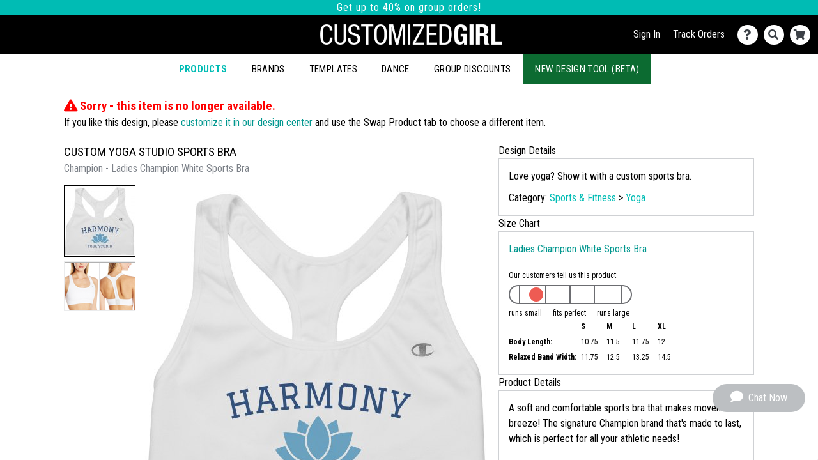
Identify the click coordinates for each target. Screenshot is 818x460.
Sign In (646, 34)
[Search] (777, 35)
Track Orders (699, 34)
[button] (100, 221)
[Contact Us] (750, 35)
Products (203, 69)
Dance (396, 69)
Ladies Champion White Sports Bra (578, 249)
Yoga (635, 198)
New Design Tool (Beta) (587, 69)
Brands (268, 69)
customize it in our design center (247, 122)
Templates (333, 69)
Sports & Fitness (583, 198)
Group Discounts (472, 69)
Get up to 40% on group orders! (409, 7)
